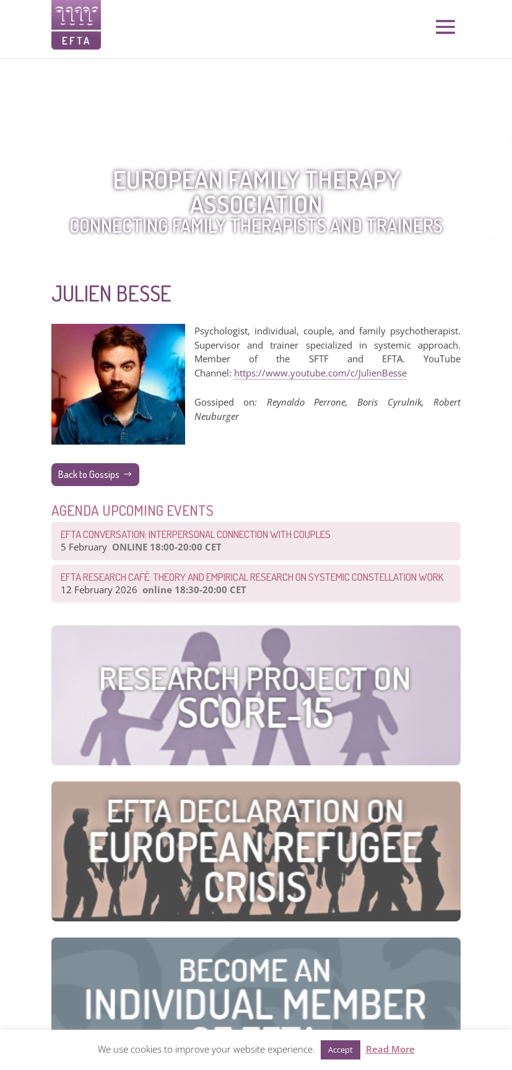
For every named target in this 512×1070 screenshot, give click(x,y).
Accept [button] (340, 1049)
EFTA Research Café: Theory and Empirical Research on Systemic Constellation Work (252, 576)
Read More (390, 1049)
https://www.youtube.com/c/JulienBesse (320, 373)
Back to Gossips (88, 474)
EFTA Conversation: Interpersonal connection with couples (196, 534)
